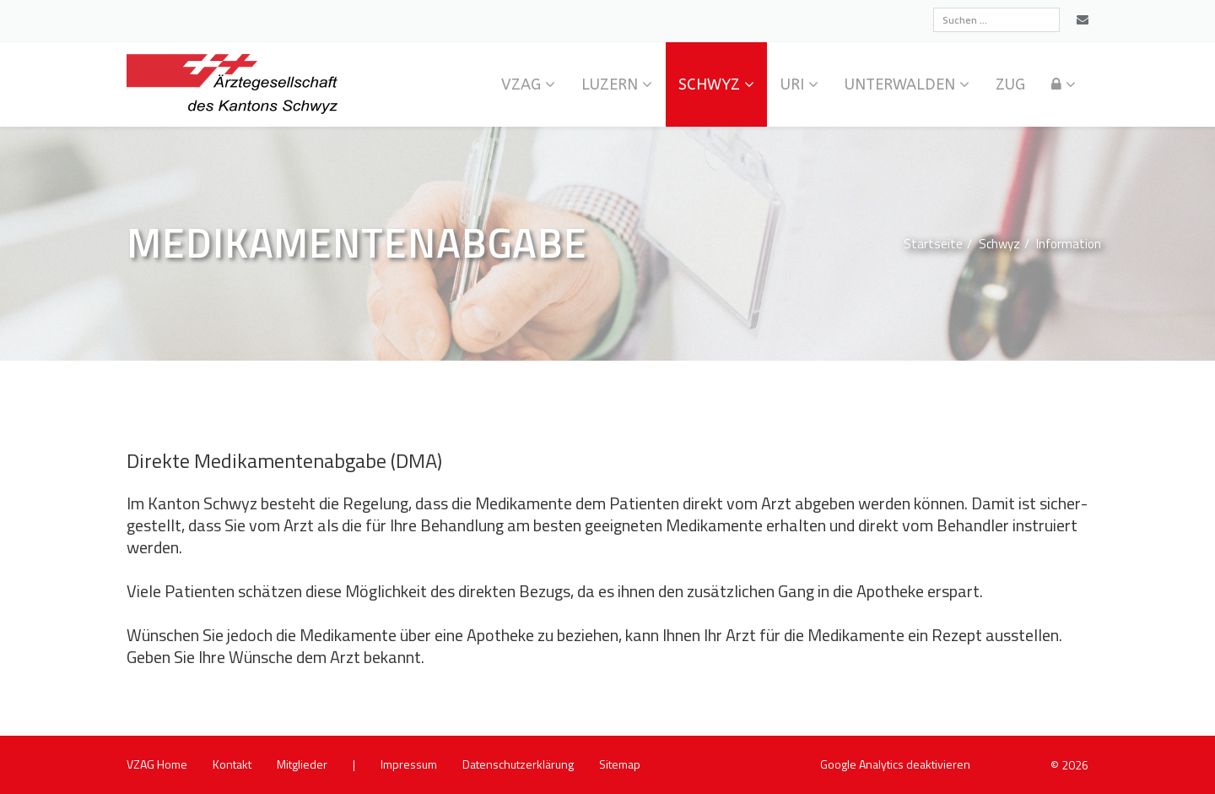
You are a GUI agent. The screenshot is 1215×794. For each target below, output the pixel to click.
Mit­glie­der (302, 764)
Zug (1010, 84)
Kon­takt (232, 764)
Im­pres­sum (409, 764)
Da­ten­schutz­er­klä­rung (518, 764)
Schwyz (709, 84)
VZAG (521, 84)
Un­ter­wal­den (900, 84)
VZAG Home (157, 764)
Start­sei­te (933, 243)
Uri (792, 84)
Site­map (619, 764)
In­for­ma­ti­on (1068, 243)
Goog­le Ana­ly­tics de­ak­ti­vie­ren (895, 764)
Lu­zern (609, 84)
